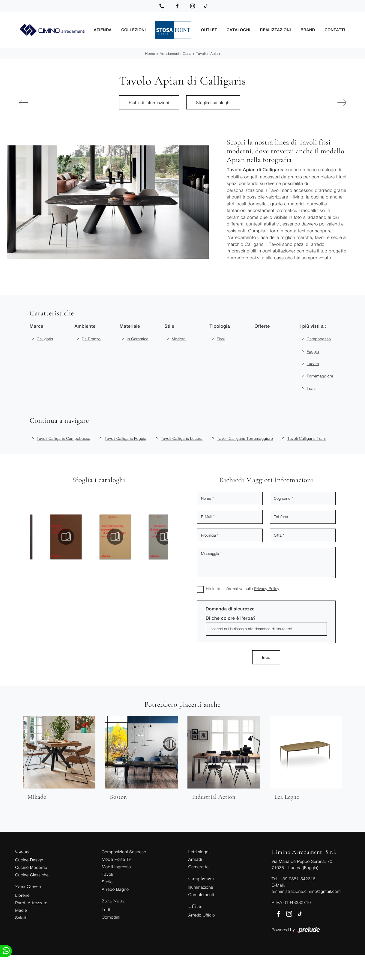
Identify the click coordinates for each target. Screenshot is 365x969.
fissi (221, 338)
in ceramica (137, 338)
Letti (106, 909)
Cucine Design (29, 859)
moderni (179, 338)
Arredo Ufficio (201, 914)
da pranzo (91, 338)
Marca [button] (36, 326)
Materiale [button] (130, 326)
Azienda (114, 30)
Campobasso (319, 338)
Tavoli (201, 53)
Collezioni (143, 30)
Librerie (22, 895)
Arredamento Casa (175, 53)
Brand (310, 30)
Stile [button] (170, 326)
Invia (266, 657)
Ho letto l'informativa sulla (243, 588)
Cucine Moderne (31, 867)
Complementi (201, 894)
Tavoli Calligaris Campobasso (63, 438)
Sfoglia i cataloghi (213, 102)
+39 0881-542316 (297, 878)
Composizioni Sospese (124, 851)
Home (150, 53)
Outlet (216, 30)
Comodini (111, 917)
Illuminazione (200, 887)
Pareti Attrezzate (31, 902)
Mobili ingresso (116, 866)
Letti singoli (199, 851)
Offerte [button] (262, 326)
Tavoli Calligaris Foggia (125, 438)
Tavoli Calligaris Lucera (181, 438)
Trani (311, 388)
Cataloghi (244, 30)
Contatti (335, 30)
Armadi (195, 859)
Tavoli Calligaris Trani (306, 438)
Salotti (21, 917)
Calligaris (45, 338)
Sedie (107, 881)
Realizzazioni (279, 30)
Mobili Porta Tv (116, 859)
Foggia (313, 351)
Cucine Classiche (32, 874)
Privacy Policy (266, 588)
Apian (215, 53)
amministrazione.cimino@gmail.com (306, 891)
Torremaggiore (320, 376)
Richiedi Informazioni (149, 102)
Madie (21, 910)
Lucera (313, 363)
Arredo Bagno (115, 889)
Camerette (198, 866)
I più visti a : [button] (313, 326)
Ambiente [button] (85, 326)
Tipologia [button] (220, 326)
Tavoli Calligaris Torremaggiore (245, 438)
